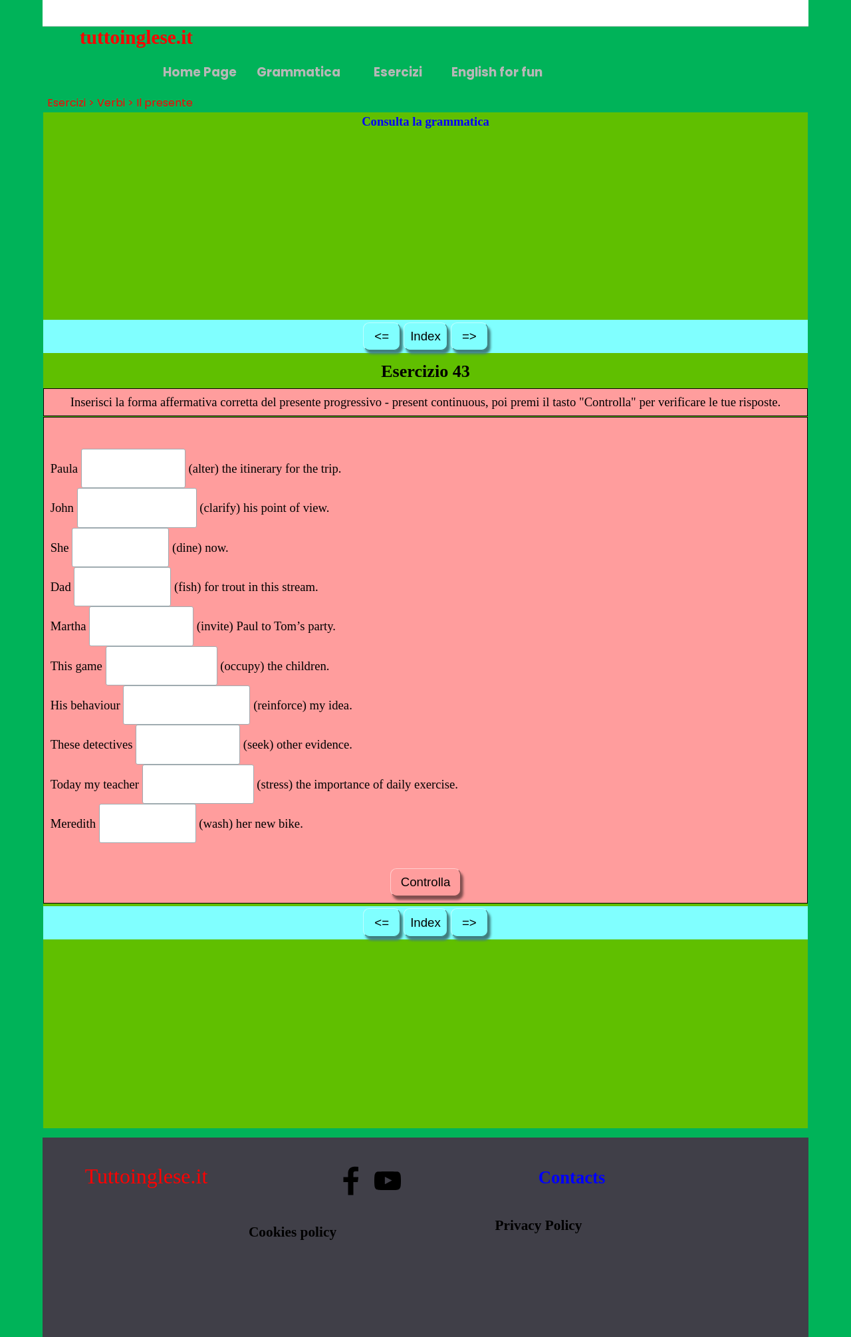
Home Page (200, 72)
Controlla (425, 882)
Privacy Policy (538, 1225)
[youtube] (387, 1180)
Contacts (572, 1177)
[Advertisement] (426, 224)
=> (469, 336)
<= (381, 336)
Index (425, 336)
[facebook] (351, 1180)
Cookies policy (292, 1232)
